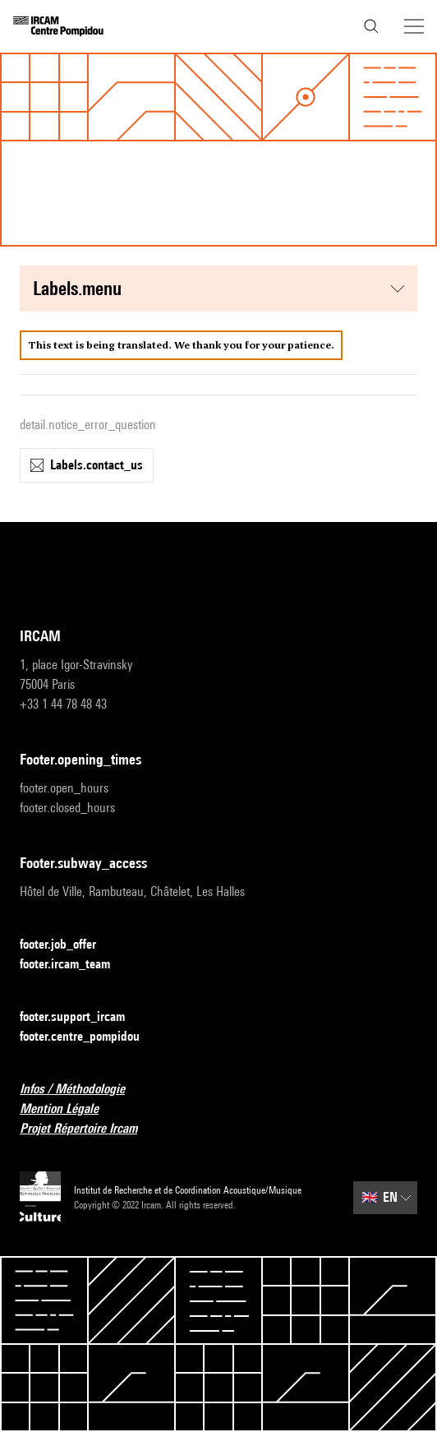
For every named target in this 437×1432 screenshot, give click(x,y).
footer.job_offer (68, 945)
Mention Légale (69, 1109)
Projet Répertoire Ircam (88, 1129)
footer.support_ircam (82, 1017)
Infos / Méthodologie (82, 1089)
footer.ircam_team (75, 964)
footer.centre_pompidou (89, 1037)
